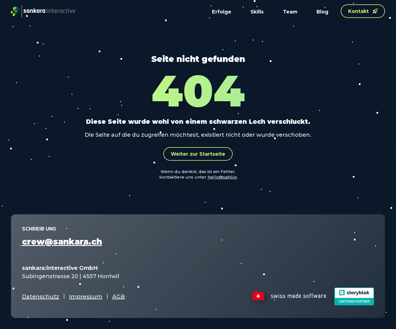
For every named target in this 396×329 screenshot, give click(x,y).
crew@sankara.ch (62, 242)
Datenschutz (40, 296)
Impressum (85, 296)
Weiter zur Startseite (198, 154)
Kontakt (363, 11)
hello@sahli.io (222, 177)
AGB (118, 296)
